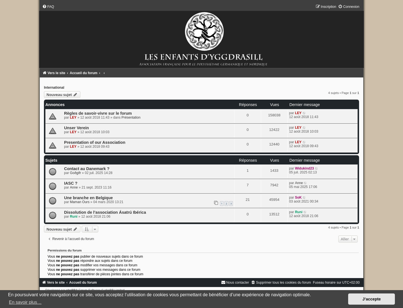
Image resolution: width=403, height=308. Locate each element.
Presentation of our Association (94, 142)
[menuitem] (48, 7)
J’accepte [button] (371, 299)
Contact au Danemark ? (86, 168)
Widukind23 (304, 168)
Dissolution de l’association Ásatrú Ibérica (105, 212)
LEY (73, 117)
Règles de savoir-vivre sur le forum (98, 113)
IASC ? (71, 183)
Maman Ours (80, 202)
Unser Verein (76, 128)
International (54, 88)
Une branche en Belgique (88, 198)
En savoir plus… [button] (25, 302)
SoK (298, 197)
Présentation (130, 117)
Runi (74, 216)
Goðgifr (75, 173)
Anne (74, 187)
